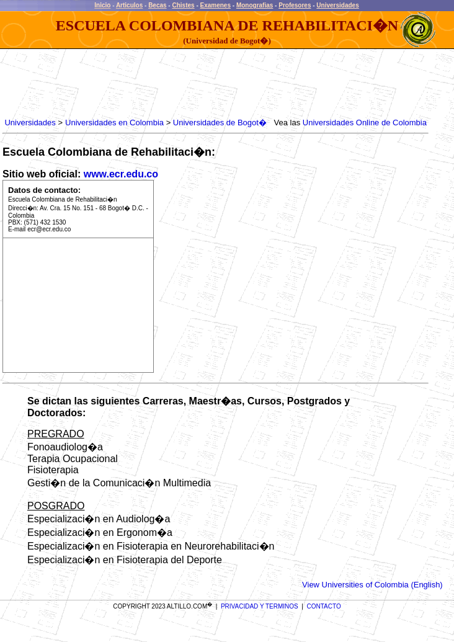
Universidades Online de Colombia (365, 122)
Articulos (129, 5)
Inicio (102, 5)
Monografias (254, 5)
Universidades (337, 5)
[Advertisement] (228, 84)
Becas (157, 5)
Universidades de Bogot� (220, 122)
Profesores (294, 5)
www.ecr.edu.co (121, 174)
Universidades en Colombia (114, 122)
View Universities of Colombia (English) (372, 584)
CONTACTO (324, 606)
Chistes (183, 5)
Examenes (215, 5)
